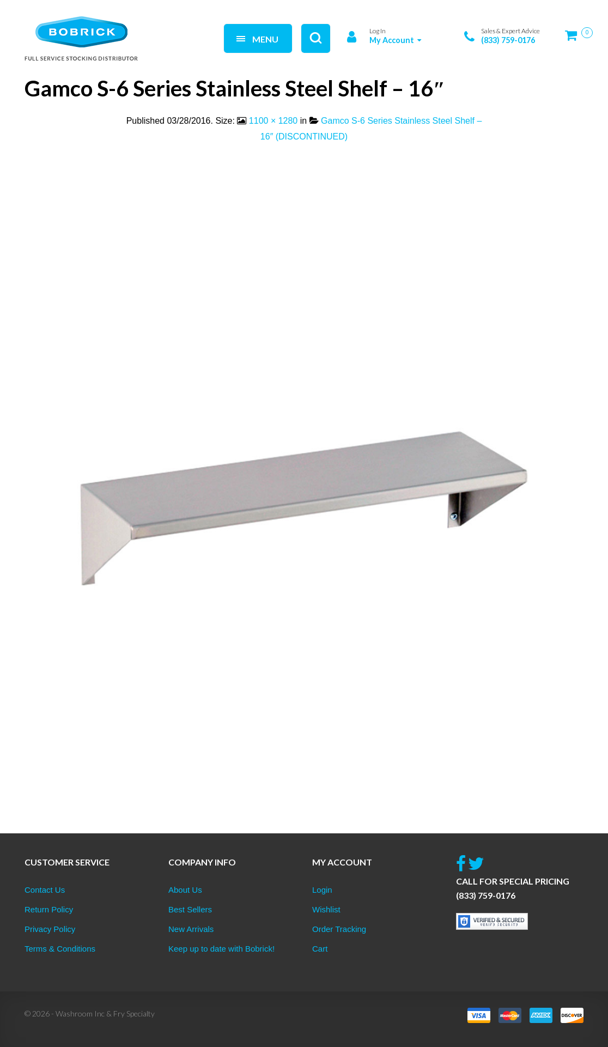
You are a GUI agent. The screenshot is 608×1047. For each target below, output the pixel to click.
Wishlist (326, 909)
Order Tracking (339, 929)
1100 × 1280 (273, 120)
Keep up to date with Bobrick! (221, 948)
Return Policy (49, 909)
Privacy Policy (50, 929)
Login (322, 889)
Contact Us (45, 889)
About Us (185, 889)
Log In (377, 31)
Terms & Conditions (60, 948)
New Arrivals (191, 929)
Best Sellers (190, 909)
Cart (319, 948)
